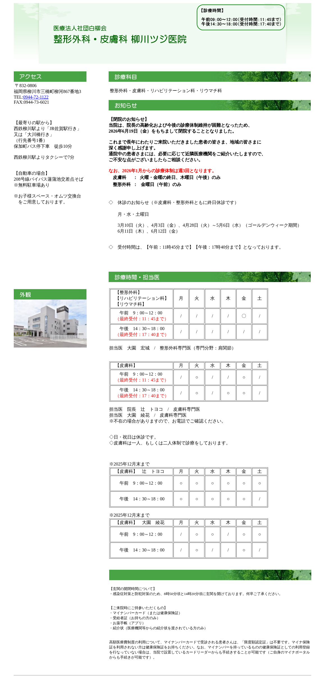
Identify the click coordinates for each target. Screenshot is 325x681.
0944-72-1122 (36, 97)
